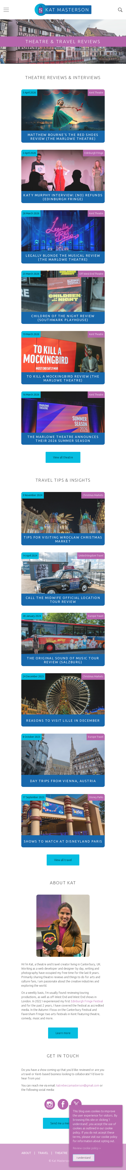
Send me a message (63, 1123)
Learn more (63, 1033)
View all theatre (63, 457)
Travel (43, 1153)
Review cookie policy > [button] (87, 1148)
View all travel (63, 860)
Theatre (61, 1153)
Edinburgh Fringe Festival (87, 1001)
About (26, 1153)
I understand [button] (84, 1157)
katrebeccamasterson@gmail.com (77, 1085)
